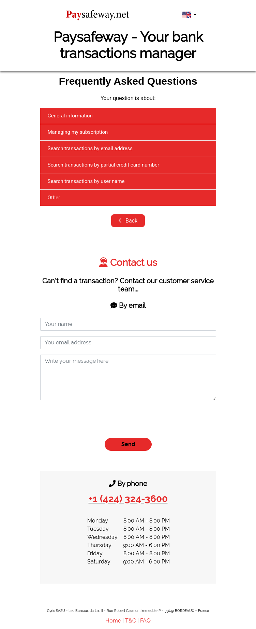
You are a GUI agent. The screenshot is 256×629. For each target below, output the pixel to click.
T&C (130, 620)
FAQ (145, 620)
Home (113, 620)
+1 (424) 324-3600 (128, 498)
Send (128, 444)
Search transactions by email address (90, 148)
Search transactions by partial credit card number (104, 165)
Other (54, 198)
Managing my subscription (78, 132)
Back (128, 220)
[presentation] (92, 419)
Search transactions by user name (86, 181)
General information (70, 116)
